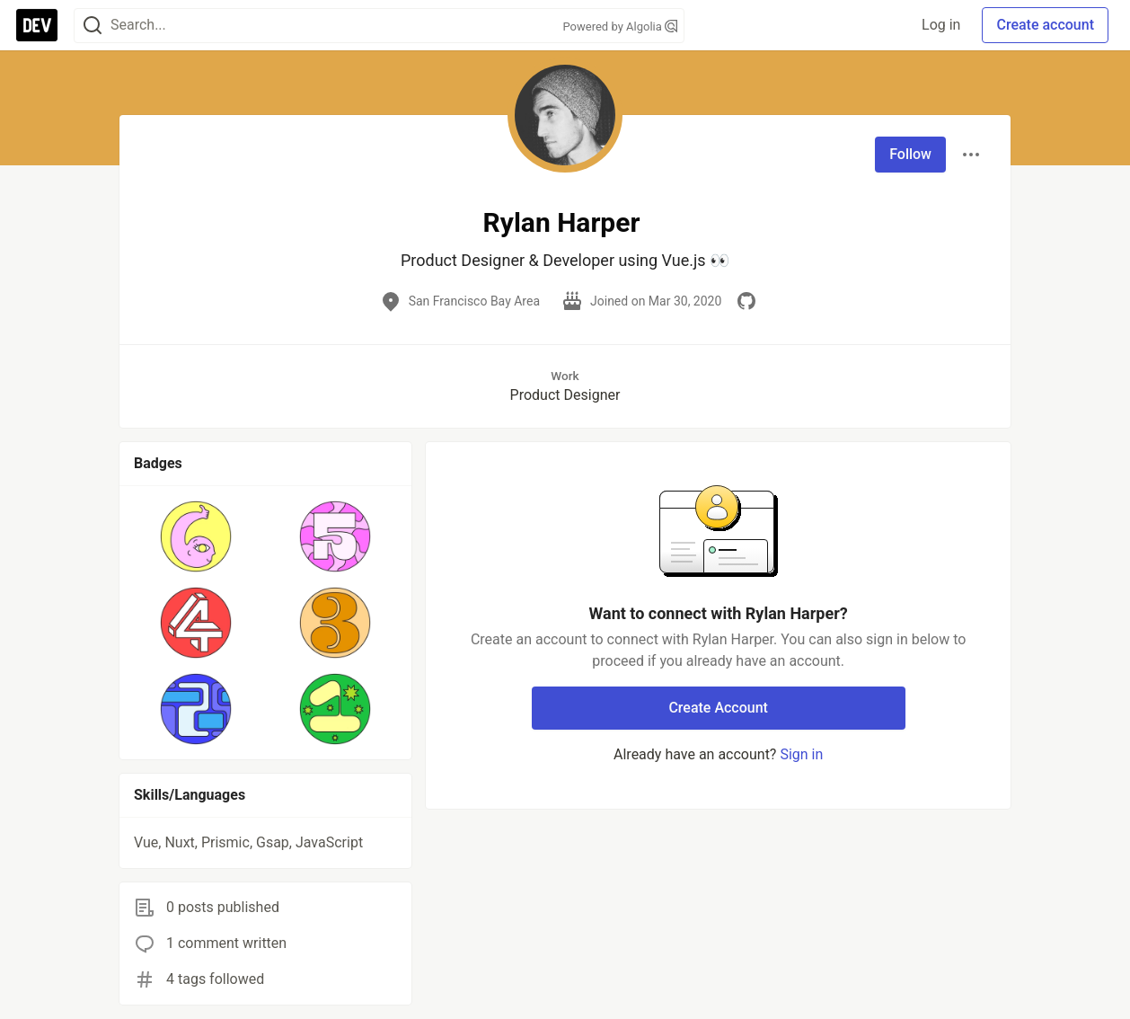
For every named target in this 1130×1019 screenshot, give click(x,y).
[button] (196, 536)
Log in (941, 24)
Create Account (718, 707)
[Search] (92, 25)
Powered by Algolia (619, 26)
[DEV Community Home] (36, 25)
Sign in (801, 754)
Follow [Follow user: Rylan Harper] (910, 154)
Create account (1045, 24)
